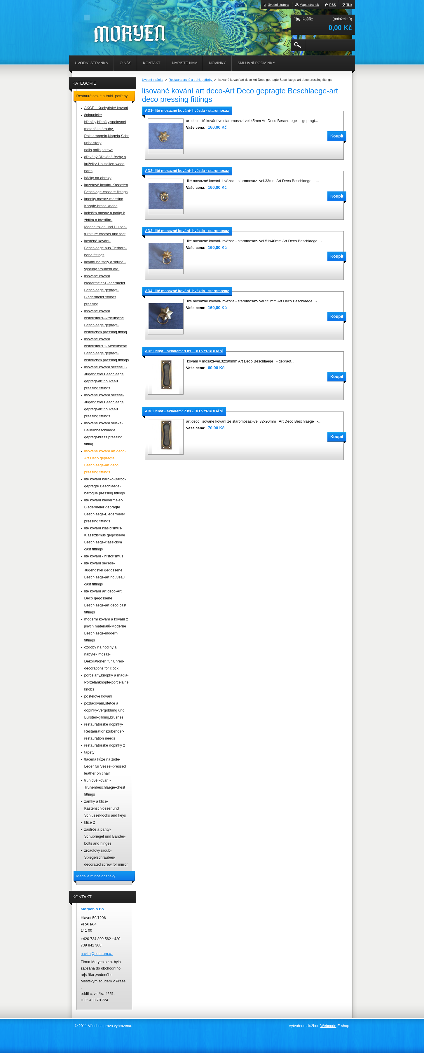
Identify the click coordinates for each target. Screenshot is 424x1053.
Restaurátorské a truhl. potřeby (191, 79)
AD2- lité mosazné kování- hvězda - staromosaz (187, 170)
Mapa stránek (309, 4)
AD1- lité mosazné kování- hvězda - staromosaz (187, 110)
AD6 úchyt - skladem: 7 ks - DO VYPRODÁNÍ (184, 411)
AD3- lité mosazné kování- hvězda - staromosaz (187, 231)
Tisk (349, 4)
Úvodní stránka (152, 79)
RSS (332, 4)
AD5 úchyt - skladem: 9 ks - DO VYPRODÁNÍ (184, 351)
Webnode (328, 1026)
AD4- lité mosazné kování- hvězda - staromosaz (187, 291)
